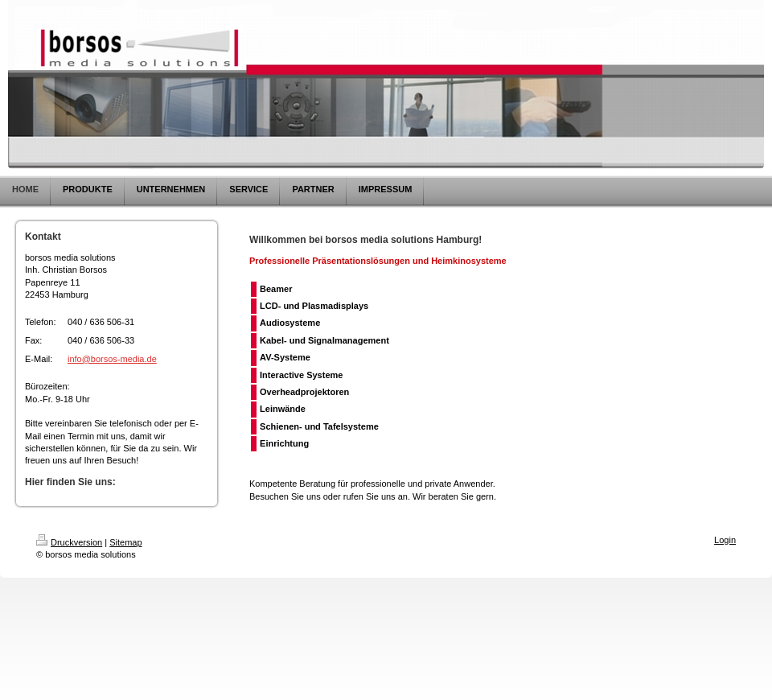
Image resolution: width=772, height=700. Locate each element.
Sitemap (125, 542)
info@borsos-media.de (112, 359)
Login (725, 540)
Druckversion (69, 542)
